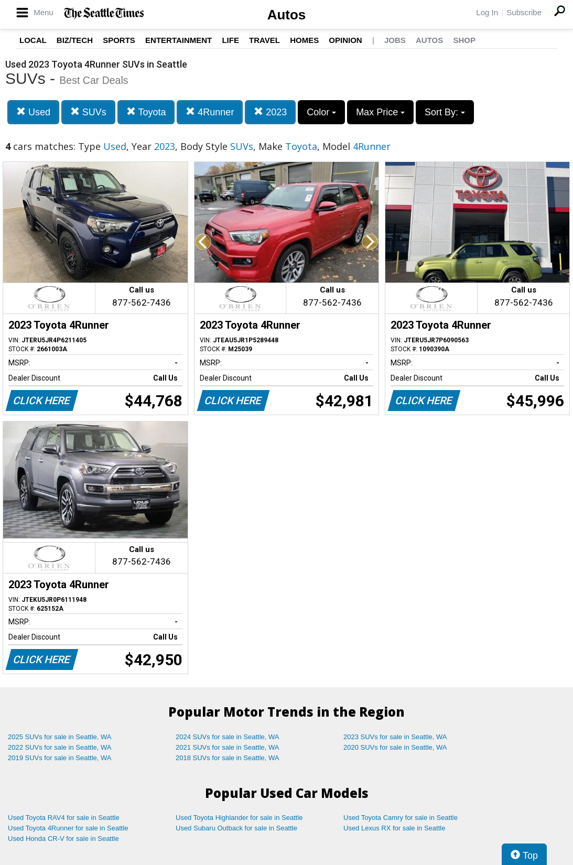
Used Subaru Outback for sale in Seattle (236, 828)
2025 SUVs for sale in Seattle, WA (60, 737)
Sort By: (445, 112)
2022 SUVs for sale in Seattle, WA (60, 747)
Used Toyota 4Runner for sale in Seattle (68, 828)
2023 (270, 111)
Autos (286, 15)
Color (321, 112)
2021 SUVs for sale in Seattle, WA (227, 747)
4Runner (210, 111)
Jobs (395, 40)
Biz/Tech (75, 40)
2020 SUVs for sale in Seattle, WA (395, 747)
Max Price (380, 112)
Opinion (345, 40)
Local (33, 40)
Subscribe (524, 12)
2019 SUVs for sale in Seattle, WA (60, 758)
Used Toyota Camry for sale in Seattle (400, 817)
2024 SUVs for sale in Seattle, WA (227, 737)
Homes (304, 40)
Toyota (146, 111)
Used (33, 111)
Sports (119, 40)
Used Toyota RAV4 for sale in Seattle (64, 817)
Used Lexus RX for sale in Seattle (394, 828)
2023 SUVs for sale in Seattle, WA (395, 737)
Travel (264, 40)
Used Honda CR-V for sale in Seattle (63, 838)
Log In (487, 12)
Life (230, 40)
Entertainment (178, 40)
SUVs (88, 111)
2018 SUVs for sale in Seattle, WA (227, 758)
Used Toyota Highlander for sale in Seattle (239, 817)
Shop (464, 40)
